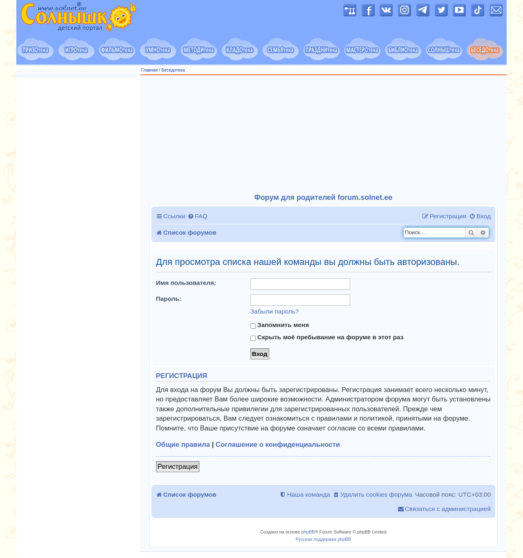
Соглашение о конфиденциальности (278, 444)
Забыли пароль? (274, 311)
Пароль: (168, 298)
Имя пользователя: (186, 282)
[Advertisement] (323, 134)
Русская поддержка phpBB (323, 539)
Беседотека (173, 69)
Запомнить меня (279, 325)
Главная (149, 69)
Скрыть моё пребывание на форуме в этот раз (327, 337)
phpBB (308, 531)
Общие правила (183, 444)
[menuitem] (198, 216)
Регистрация (178, 467)
